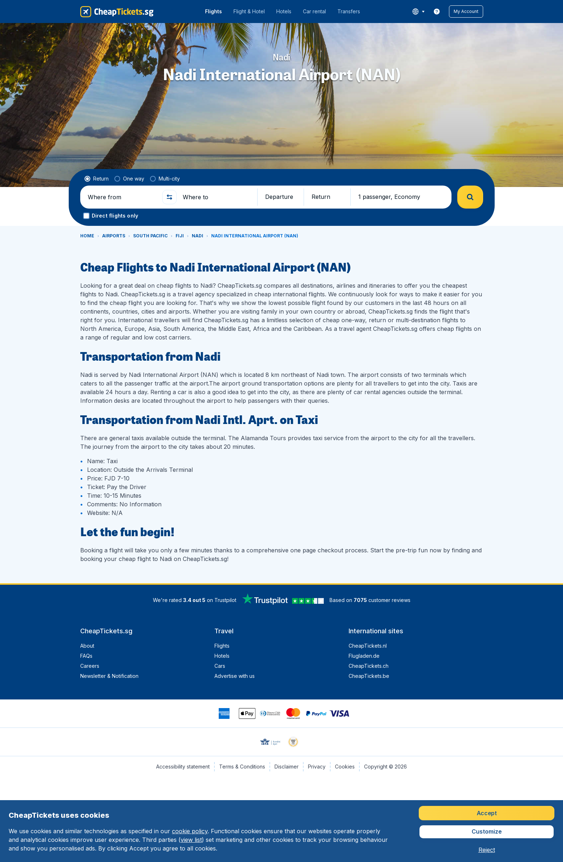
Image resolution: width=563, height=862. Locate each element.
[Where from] (122, 197)
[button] (466, 11)
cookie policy (190, 831)
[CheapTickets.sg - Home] (117, 11)
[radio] (97, 179)
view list (191, 839)
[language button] (418, 11)
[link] (436, 11)
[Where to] (217, 197)
